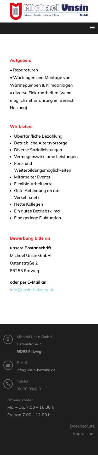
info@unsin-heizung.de (32, 289)
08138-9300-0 (29, 388)
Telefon (23, 381)
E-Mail (22, 362)
